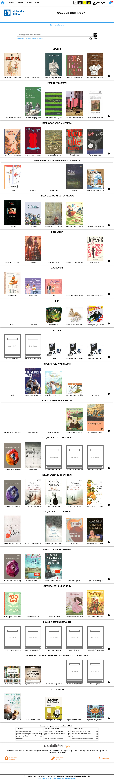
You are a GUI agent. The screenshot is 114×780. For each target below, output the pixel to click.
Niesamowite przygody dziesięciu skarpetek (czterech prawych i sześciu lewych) (36, 735)
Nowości (11, 3)
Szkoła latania (19, 738)
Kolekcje (40, 38)
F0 (94, 2)
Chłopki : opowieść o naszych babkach (53, 731)
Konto (37, 3)
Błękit (73, 736)
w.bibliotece (55, 751)
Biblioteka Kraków (57, 25)
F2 (103, 2)
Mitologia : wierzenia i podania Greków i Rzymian (28, 733)
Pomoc (29, 3)
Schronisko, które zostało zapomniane (53, 738)
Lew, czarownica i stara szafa (23, 731)
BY (89, 2)
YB (84, 2)
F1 (98, 2)
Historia (20, 3)
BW (80, 2)
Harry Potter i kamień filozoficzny (24, 736)
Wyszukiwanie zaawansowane (26, 38)
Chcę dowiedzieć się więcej (47, 778)
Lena (73, 735)
